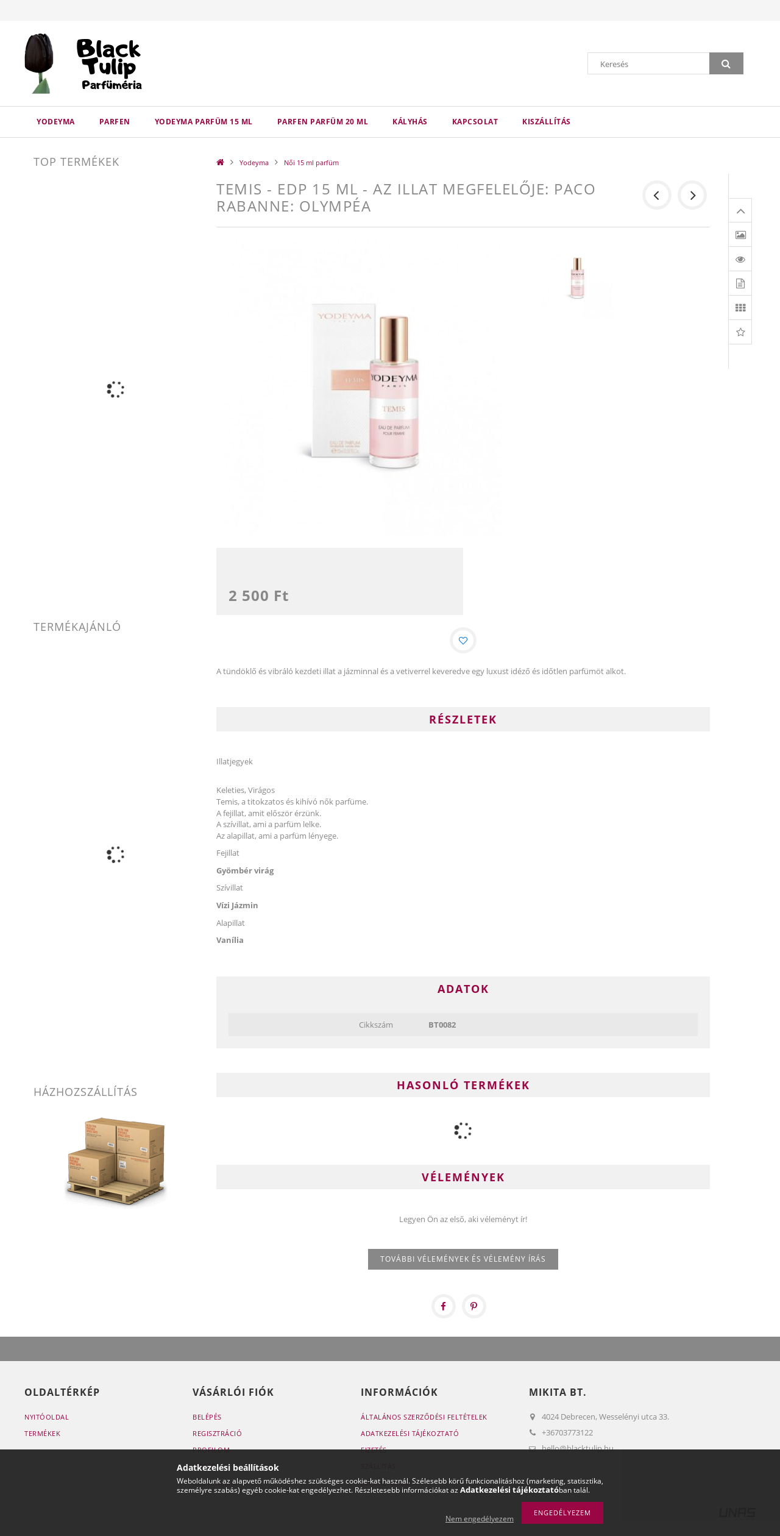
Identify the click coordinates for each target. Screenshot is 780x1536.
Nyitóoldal (46, 1419)
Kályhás (410, 121)
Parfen (114, 121)
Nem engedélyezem (479, 1518)
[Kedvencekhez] (463, 641)
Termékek (42, 1436)
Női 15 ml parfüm (311, 162)
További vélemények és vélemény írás (463, 1262)
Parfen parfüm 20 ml (323, 121)
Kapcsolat (475, 121)
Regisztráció (217, 1436)
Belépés (207, 1419)
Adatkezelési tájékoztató (410, 1436)
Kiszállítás (546, 121)
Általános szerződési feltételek (424, 1419)
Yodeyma (56, 121)
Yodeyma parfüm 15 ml (204, 121)
